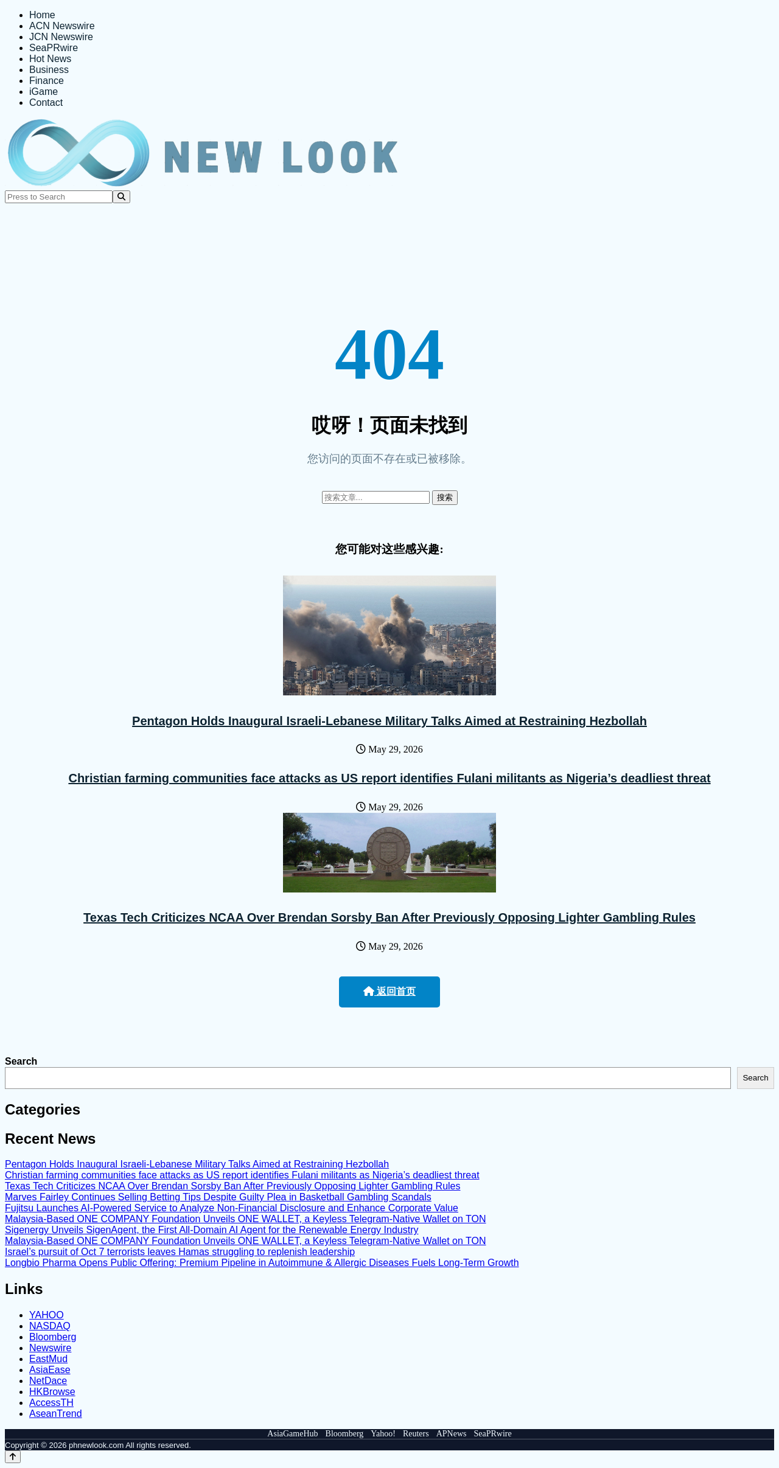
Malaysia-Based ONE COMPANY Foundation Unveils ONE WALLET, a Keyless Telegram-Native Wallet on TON (245, 1219)
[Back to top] (13, 1456)
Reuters (416, 1433)
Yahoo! (383, 1433)
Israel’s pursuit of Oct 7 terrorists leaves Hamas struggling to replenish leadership (180, 1252)
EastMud (48, 1359)
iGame (43, 91)
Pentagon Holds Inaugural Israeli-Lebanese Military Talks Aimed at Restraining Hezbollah (389, 721)
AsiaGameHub (292, 1433)
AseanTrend (55, 1413)
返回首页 (389, 991)
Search (21, 1061)
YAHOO (46, 1315)
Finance (46, 80)
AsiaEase (50, 1370)
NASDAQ (50, 1326)
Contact (46, 102)
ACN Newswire (62, 26)
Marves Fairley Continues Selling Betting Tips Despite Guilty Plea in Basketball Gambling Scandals (218, 1197)
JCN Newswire (61, 37)
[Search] (121, 196)
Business (49, 69)
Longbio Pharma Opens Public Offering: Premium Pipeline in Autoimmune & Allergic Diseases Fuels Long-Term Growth (262, 1263)
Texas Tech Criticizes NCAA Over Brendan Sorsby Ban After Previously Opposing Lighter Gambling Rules (389, 917)
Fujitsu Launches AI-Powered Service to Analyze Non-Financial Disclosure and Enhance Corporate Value (231, 1208)
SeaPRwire (53, 48)
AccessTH (51, 1402)
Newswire (50, 1348)
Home (42, 15)
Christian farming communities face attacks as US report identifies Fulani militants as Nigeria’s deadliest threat (389, 778)
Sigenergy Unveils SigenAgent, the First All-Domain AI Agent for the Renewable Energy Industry (211, 1230)
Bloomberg (52, 1337)
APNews (451, 1433)
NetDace (48, 1381)
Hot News (50, 59)
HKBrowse (52, 1391)
